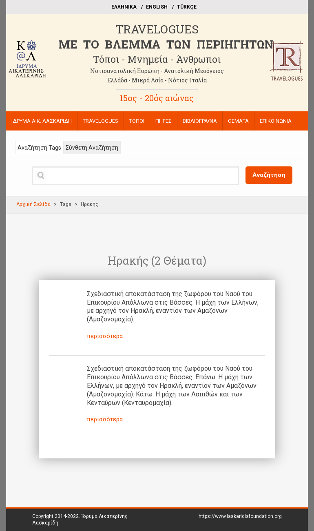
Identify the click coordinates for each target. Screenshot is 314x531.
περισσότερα (105, 336)
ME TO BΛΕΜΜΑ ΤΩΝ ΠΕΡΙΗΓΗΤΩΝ (166, 44)
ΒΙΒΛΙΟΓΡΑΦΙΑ (200, 121)
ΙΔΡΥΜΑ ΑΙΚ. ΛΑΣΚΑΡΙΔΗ (41, 121)
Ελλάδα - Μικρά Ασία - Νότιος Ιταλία (157, 80)
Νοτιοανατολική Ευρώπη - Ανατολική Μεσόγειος (157, 71)
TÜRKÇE (187, 7)
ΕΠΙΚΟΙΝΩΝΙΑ (276, 121)
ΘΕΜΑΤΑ (238, 121)
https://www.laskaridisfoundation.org (240, 516)
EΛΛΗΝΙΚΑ (124, 7)
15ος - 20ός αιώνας (157, 98)
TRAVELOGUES (157, 29)
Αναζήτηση (268, 175)
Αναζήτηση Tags (39, 147)
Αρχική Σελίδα (33, 204)
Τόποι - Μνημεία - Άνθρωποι (157, 59)
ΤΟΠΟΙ (136, 121)
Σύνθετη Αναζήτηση (92, 147)
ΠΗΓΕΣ (163, 121)
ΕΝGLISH (157, 7)
